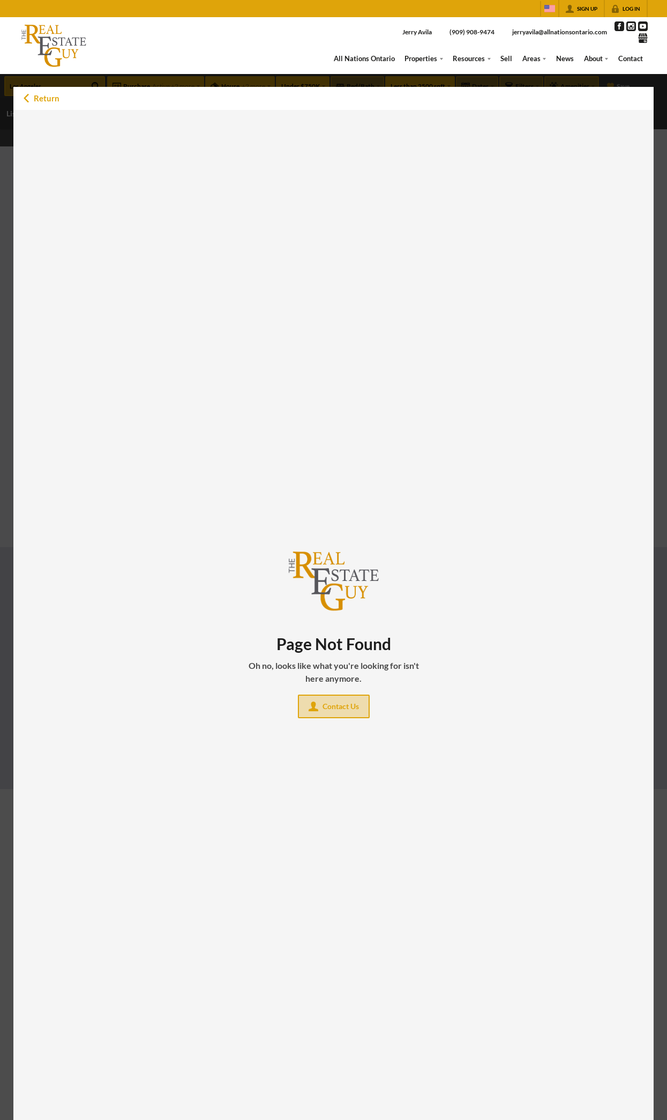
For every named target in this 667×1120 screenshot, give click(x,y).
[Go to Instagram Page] (631, 26)
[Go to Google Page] (643, 38)
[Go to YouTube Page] (643, 26)
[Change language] (549, 8)
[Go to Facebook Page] (619, 26)
